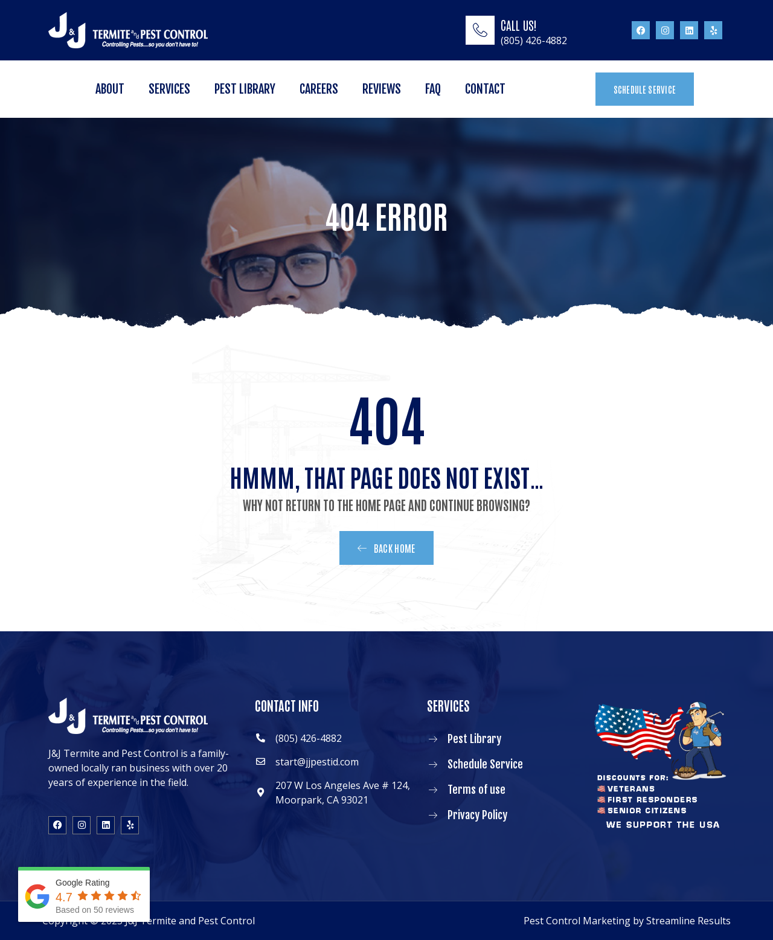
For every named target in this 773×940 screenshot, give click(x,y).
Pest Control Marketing (577, 920)
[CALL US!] (480, 30)
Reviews (381, 89)
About (109, 89)
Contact (485, 89)
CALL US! (519, 25)
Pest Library (244, 89)
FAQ (433, 89)
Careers (319, 89)
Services (169, 89)
